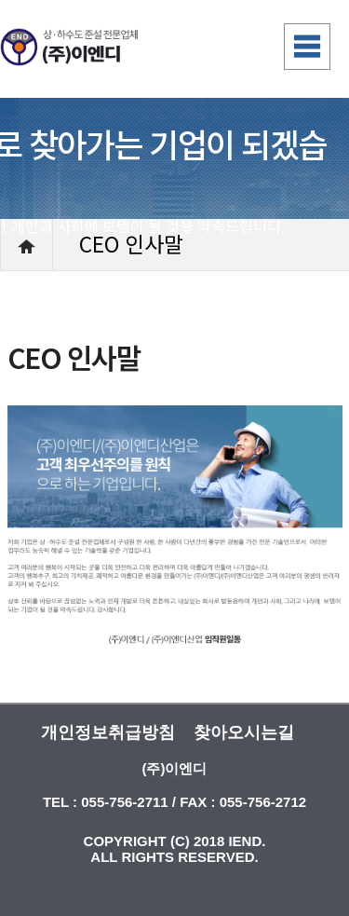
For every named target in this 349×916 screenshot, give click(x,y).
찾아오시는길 (244, 732)
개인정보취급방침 (108, 732)
